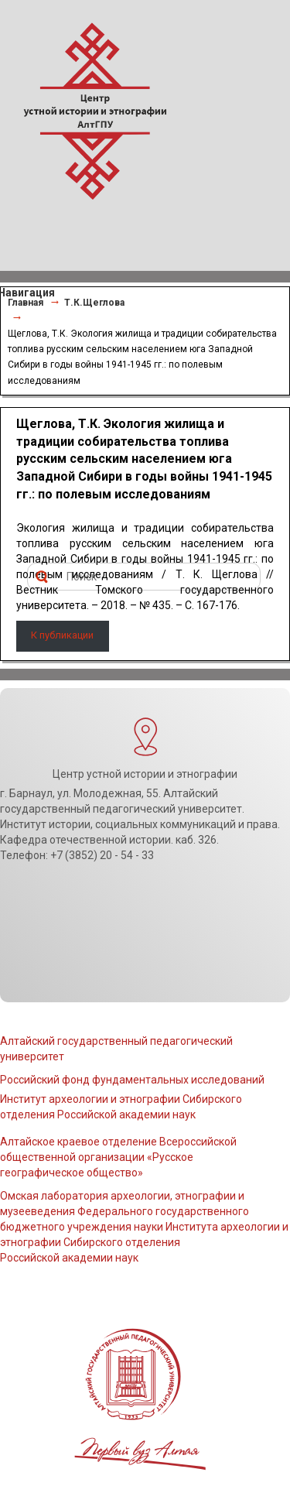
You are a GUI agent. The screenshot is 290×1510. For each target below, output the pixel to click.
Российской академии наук (69, 1257)
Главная (25, 302)
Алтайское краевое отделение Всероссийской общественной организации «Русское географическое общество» (118, 1157)
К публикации (62, 635)
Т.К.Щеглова (94, 302)
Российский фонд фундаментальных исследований (132, 1079)
